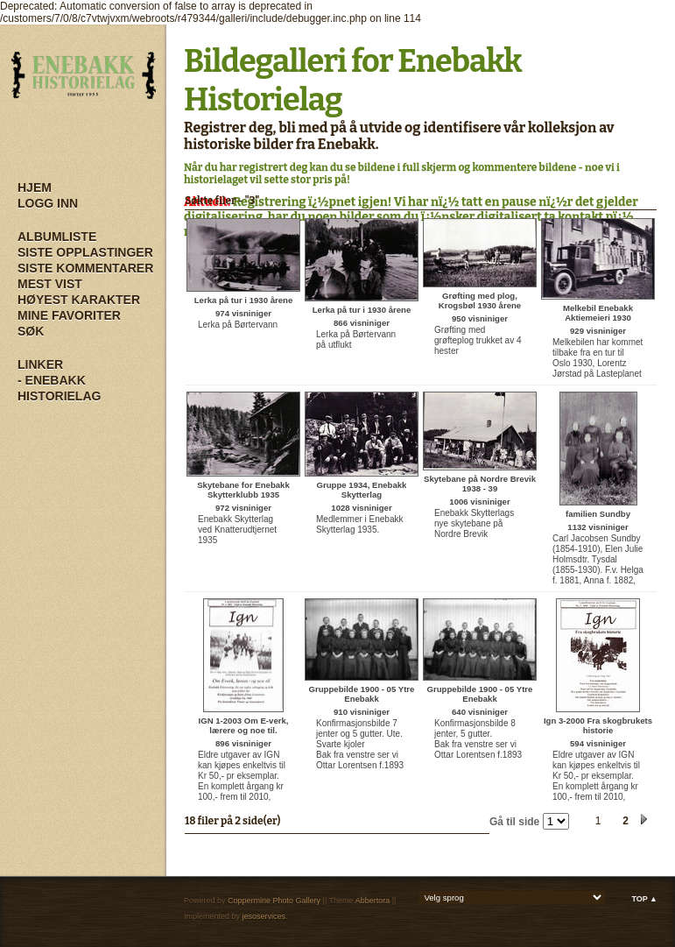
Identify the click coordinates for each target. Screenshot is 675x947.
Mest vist (50, 284)
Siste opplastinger (85, 252)
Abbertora (372, 900)
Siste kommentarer (85, 268)
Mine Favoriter (69, 315)
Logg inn (48, 203)
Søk (31, 331)
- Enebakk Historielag (59, 388)
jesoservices (264, 916)
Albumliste (57, 237)
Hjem (35, 187)
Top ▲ (644, 898)
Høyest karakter (79, 300)
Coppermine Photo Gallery (274, 900)
